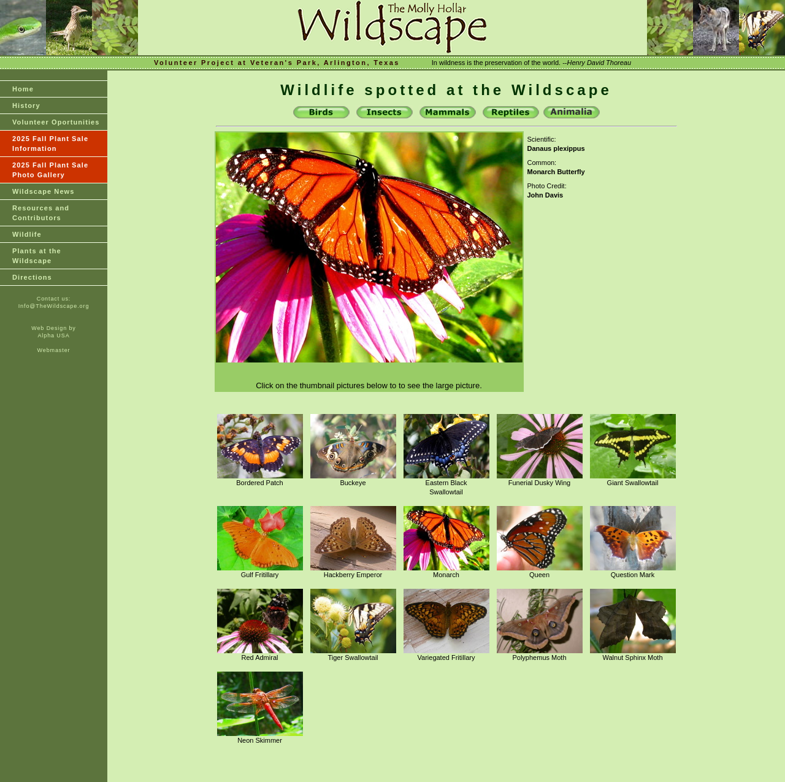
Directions (32, 277)
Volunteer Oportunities (56, 122)
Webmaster (54, 350)
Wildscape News (43, 191)
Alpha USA (53, 335)
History (26, 105)
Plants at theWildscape (36, 255)
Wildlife (27, 234)
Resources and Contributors (40, 212)
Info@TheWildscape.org (54, 306)
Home (23, 89)
